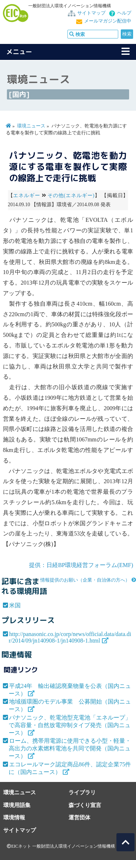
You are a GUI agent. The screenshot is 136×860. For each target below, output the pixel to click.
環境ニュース (31, 126)
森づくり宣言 (85, 805)
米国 (15, 605)
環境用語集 (16, 805)
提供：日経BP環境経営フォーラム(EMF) (81, 565)
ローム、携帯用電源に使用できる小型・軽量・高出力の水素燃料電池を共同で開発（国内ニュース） (70, 748)
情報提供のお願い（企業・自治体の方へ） (85, 580)
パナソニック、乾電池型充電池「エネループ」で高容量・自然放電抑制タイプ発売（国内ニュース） (70, 725)
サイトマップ (91, 13)
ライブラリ (82, 792)
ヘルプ (124, 13)
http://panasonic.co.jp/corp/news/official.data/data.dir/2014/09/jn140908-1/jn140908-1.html (70, 637)
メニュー (19, 51)
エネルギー (26, 195)
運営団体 (79, 817)
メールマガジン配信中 (107, 21)
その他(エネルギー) (71, 195)
